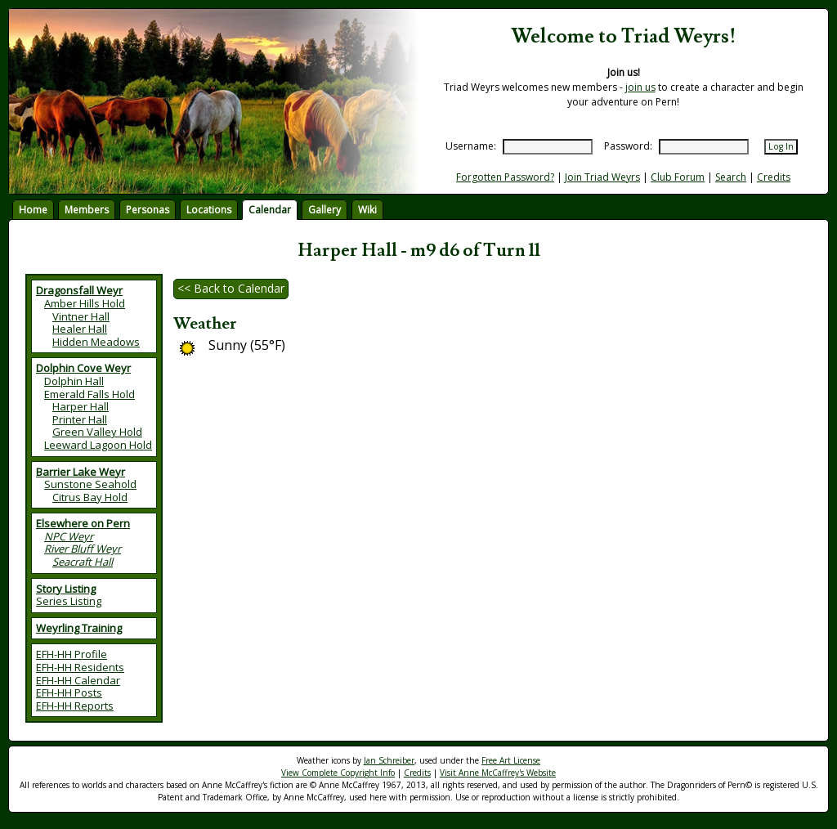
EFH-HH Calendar (78, 680)
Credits (773, 177)
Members (87, 210)
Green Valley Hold (97, 431)
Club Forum (678, 177)
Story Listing (66, 588)
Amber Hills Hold (84, 303)
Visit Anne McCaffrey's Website (498, 772)
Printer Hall (79, 419)
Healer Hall (79, 328)
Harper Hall (80, 406)
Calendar (269, 210)
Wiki (367, 210)
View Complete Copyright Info (338, 772)
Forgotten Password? (505, 177)
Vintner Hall (81, 316)
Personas (147, 210)
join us (640, 87)
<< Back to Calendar (230, 288)
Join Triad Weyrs (602, 177)
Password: (628, 146)
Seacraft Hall (82, 561)
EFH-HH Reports (75, 705)
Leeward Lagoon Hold (98, 444)
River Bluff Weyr (82, 548)
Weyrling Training (79, 628)
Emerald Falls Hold (89, 394)
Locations (208, 210)
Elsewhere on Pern (83, 523)
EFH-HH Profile (71, 654)
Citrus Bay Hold (90, 497)
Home (33, 210)
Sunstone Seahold (90, 484)
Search (730, 177)
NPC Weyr (68, 536)
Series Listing (68, 601)
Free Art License (510, 760)
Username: (470, 146)
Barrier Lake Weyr (80, 471)
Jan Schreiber (389, 760)
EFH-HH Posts (69, 692)
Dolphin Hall (74, 381)
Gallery (324, 210)
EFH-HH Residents (80, 667)
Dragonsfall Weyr (79, 290)
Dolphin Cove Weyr (83, 368)
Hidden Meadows (96, 341)
